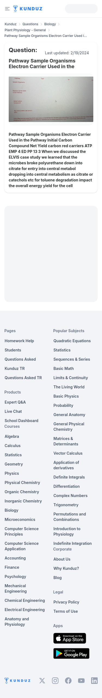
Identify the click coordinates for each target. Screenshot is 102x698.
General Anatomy (69, 414)
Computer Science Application (22, 546)
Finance (12, 567)
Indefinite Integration (73, 543)
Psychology (15, 576)
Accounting (15, 558)
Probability (63, 405)
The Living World (69, 387)
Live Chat (13, 411)
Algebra (12, 436)
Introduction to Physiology (67, 531)
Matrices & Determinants (66, 441)
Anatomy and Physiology (17, 622)
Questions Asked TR (23, 377)
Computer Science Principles (22, 531)
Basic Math (64, 368)
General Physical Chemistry (69, 427)
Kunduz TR (15, 368)
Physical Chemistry (22, 482)
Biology (50, 24)
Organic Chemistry (22, 491)
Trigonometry (66, 504)
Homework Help (19, 340)
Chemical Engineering (25, 600)
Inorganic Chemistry (23, 501)
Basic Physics (66, 396)
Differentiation (67, 486)
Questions (30, 24)
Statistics (13, 454)
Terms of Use (66, 611)
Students (13, 350)
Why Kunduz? (66, 568)
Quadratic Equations (72, 340)
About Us (62, 559)
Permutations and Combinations (70, 517)
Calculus (13, 445)
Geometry (14, 464)
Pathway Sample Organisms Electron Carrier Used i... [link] (45, 36)
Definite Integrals (69, 477)
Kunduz (11, 24)
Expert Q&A (15, 402)
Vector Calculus (68, 453)
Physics (12, 473)
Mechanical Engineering (16, 588)
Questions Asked (20, 359)
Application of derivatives (66, 465)
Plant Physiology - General (25, 30)
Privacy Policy (66, 602)
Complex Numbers (71, 495)
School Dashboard (21, 420)
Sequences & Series (72, 359)
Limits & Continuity (71, 377)
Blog (58, 577)
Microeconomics (20, 519)
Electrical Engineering (25, 609)
